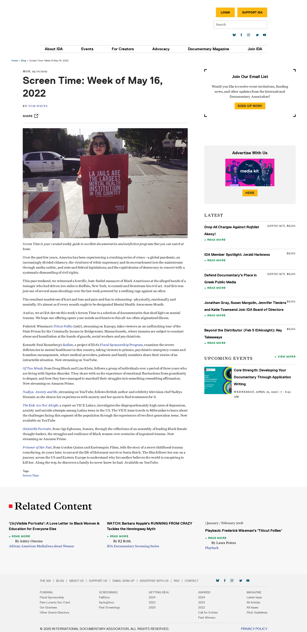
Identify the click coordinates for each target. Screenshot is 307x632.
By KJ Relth (122, 538)
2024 (152, 594)
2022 (152, 599)
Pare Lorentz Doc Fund (60, 599)
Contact (197, 578)
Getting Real (159, 589)
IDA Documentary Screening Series (133, 543)
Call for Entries (205, 609)
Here (249, 193)
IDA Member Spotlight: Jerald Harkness (237, 254)
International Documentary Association (70, 20)
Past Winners (204, 614)
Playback (211, 545)
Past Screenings (112, 604)
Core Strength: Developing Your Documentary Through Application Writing (262, 384)
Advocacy (160, 49)
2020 (152, 604)
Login (220, 12)
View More (285, 363)
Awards (201, 589)
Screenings (111, 589)
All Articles (248, 599)
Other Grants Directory (60, 609)
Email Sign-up (129, 578)
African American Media (28, 543)
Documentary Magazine (205, 49)
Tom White (40, 106)
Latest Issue (248, 594)
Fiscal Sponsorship (57, 594)
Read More (216, 239)
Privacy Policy (248, 626)
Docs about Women (61, 543)
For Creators (124, 49)
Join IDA (249, 49)
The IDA (51, 578)
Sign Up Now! (249, 106)
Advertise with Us (159, 578)
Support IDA (247, 12)
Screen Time (33, 472)
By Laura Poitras (223, 540)
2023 (198, 599)
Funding (51, 589)
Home (16, 60)
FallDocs (107, 594)
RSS (182, 578)
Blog (24, 60)
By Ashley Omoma (30, 538)
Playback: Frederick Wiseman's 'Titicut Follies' (243, 528)
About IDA (59, 49)
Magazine (248, 589)
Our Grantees (53, 604)
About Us (82, 578)
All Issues (247, 604)
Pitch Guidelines (251, 609)
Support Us (104, 578)
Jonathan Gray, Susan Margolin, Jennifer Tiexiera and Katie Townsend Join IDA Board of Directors (242, 310)
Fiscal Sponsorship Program (123, 342)
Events (91, 49)
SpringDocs (109, 599)
